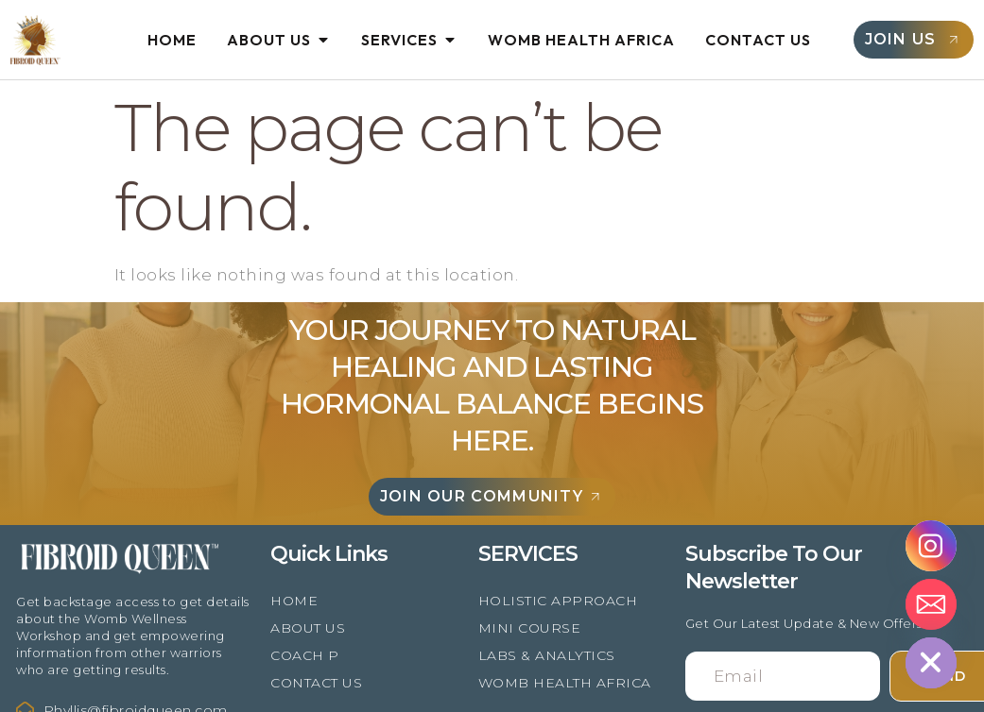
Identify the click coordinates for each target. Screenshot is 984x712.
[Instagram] (931, 545)
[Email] (931, 604)
